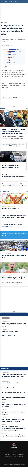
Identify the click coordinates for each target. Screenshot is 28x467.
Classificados (7, 454)
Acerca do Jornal (6, 452)
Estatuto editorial (15, 452)
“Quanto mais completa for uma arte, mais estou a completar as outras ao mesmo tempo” (14, 217)
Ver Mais (26, 108)
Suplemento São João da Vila (10, 208)
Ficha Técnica (21, 454)
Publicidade (23, 452)
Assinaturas (14, 459)
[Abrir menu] (2, 1)
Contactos (14, 454)
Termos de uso (8, 456)
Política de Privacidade (18, 456)
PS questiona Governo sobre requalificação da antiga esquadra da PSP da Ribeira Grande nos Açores (13, 176)
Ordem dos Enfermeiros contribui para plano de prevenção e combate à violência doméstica (13, 131)
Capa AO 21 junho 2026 (8, 335)
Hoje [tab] (5, 318)
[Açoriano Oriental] (14, 448)
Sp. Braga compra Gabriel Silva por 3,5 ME (14, 392)
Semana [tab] (14, 318)
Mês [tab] (22, 318)
